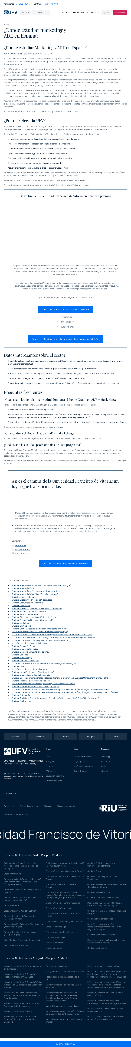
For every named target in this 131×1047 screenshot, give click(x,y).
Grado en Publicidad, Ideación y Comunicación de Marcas (37, 608)
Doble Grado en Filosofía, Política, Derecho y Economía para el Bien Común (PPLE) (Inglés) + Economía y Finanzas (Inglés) (65, 692)
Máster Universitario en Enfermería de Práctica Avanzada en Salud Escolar (20, 975)
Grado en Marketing (20, 623)
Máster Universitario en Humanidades (62, 1006)
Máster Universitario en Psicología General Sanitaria (64, 986)
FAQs (103, 766)
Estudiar (66, 12)
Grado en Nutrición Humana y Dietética (29, 611)
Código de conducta (66, 806)
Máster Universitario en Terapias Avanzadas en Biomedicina (23, 967)
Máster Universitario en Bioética (18, 1011)
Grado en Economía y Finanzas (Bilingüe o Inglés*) (34, 620)
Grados (49, 756)
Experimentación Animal (56, 966)
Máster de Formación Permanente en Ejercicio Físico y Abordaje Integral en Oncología (20, 1019)
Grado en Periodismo (21, 605)
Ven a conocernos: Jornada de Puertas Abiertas (65, 309)
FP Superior (51, 771)
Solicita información (65, 1044)
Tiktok (116, 736)
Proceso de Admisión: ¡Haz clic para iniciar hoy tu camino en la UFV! (65, 339)
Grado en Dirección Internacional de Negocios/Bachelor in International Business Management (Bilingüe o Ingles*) (62, 678)
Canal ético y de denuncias (16, 814)
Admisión (75, 12)
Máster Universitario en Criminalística (104, 966)
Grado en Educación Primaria (24, 646)
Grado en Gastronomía (21, 701)
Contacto (105, 761)
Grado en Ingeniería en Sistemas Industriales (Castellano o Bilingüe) (41, 585)
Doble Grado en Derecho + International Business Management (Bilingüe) (44, 663)
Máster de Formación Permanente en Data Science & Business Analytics (105, 1018)
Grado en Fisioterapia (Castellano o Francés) (31, 680)
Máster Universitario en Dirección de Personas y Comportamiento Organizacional (106, 1002)
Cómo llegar (106, 771)
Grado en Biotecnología (22, 657)
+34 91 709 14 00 (51, 4)
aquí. (62, 427)
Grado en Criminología (21, 626)
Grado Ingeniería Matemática (24, 597)
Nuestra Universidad (90, 12)
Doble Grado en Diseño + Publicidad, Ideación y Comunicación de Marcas (43, 683)
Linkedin (15, 736)
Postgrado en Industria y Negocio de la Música (62, 978)
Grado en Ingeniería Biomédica (25, 649)
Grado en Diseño (19, 666)
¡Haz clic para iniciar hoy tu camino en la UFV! (65, 563)
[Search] (47, 12)
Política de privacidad (29, 806)
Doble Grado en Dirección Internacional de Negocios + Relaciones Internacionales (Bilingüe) (52, 634)
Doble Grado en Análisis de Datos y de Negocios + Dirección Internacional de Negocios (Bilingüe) (53, 637)
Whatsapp (105, 756)
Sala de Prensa (80, 771)
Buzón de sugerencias (83, 766)
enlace (75, 111)
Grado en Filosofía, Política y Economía (21, 911)
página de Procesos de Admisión (76, 180)
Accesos (38, 12)
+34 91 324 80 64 (22, 4)
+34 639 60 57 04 (65, 327)
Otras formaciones (54, 780)
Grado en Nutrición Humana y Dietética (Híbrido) (33, 672)
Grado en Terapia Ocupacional (25, 614)
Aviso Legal (9, 806)
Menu (25, 12)
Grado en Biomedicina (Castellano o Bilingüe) (31, 652)
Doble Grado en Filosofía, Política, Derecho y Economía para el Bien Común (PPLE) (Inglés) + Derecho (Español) (60, 689)
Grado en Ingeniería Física (23, 588)
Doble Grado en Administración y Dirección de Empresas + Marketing (41, 640)
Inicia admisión (120, 12)
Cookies (47, 806)
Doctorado (50, 766)
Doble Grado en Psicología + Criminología (29, 643)
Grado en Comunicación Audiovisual (27, 602)
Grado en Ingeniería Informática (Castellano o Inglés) (35, 594)
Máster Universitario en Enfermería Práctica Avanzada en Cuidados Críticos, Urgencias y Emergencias (23, 985)
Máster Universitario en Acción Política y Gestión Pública (105, 994)
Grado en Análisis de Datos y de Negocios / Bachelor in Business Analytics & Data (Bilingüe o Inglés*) (55, 698)
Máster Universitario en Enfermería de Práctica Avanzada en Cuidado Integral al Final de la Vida (22, 995)
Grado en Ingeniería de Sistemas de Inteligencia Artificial (36, 591)
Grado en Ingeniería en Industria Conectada (31, 675)
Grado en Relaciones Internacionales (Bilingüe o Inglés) (36, 686)
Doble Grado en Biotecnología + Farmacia (29, 669)
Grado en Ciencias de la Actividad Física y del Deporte (35, 617)
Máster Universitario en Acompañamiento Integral (64, 1020)
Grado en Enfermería (21, 695)
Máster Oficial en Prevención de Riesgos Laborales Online (105, 1010)
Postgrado (50, 761)
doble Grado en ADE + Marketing (18, 61)
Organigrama (79, 761)
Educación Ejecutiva (55, 776)
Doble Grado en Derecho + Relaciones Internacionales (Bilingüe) (40, 631)
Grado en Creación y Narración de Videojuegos (32, 600)
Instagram (90, 736)
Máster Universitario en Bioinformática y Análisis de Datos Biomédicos (21, 1004)
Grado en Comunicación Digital (25, 660)
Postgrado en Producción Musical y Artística (65, 971)
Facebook (40, 736)
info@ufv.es (65, 317)
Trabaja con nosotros (83, 756)
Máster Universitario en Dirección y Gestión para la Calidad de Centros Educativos (65, 1012)
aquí (11, 463)
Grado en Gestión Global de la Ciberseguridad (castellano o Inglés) (40, 628)
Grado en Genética (20, 654)
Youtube (65, 736)
